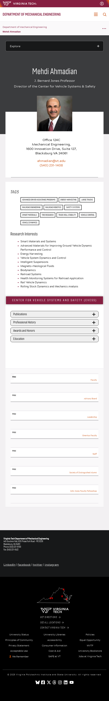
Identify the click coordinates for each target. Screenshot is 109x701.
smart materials (29, 215)
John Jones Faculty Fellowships (83, 491)
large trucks (87, 199)
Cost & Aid (54, 651)
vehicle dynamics (29, 222)
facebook (24, 564)
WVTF (90, 645)
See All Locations (52, 622)
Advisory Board (90, 398)
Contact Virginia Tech (54, 627)
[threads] (54, 682)
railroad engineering (31, 207)
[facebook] (43, 682)
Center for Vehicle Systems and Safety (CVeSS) (54, 300)
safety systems (73, 207)
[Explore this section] (54, 46)
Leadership (92, 417)
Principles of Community (19, 640)
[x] (49, 682)
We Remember (20, 656)
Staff (95, 454)
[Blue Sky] (38, 682)
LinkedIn (10, 564)
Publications (55, 314)
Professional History (55, 322)
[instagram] (60, 682)
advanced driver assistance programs (38, 199)
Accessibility (54, 640)
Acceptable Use (19, 651)
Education (55, 339)
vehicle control (88, 215)
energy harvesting (68, 199)
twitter (38, 564)
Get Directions (50, 617)
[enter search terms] (104, 14)
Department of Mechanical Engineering (25, 27)
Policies (90, 634)
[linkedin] (66, 682)
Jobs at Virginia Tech (90, 656)
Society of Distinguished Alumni (83, 472)
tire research (48, 215)
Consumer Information (54, 645)
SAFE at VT (54, 656)
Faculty (94, 380)
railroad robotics (53, 207)
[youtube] (71, 682)
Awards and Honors (55, 330)
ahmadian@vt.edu (51, 160)
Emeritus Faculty (90, 435)
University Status (19, 634)
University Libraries (54, 634)
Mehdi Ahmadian (12, 31)
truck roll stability (67, 215)
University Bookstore (90, 651)
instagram (52, 564)
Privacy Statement (19, 645)
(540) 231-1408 (51, 165)
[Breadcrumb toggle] (104, 28)
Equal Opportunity (90, 640)
